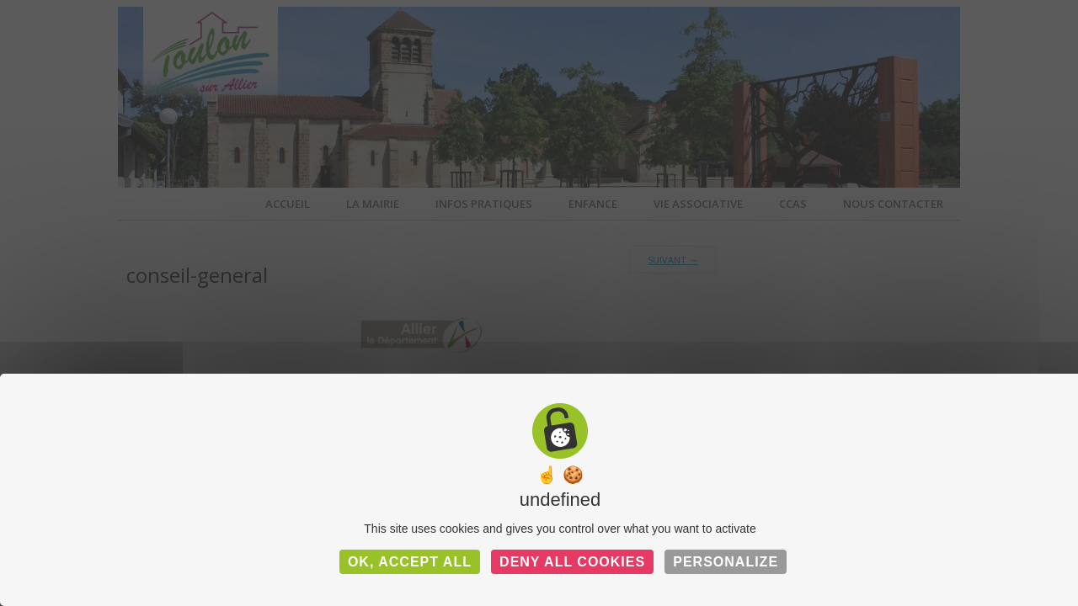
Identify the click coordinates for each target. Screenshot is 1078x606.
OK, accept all (410, 562)
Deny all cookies (572, 562)
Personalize (725, 562)
